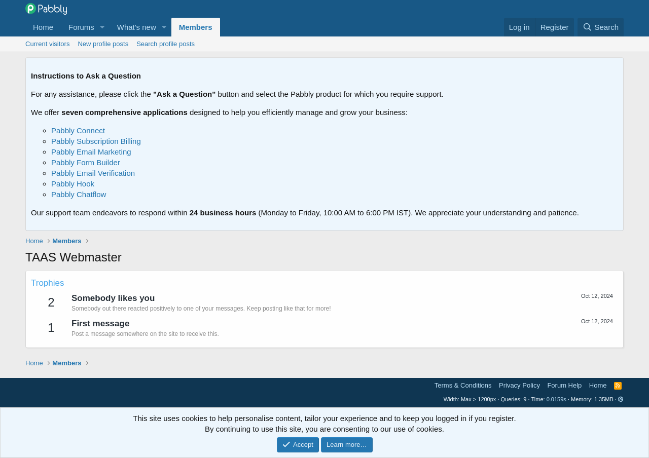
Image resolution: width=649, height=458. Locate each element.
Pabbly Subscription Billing (96, 141)
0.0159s (556, 399)
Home (43, 27)
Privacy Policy (519, 385)
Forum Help (564, 385)
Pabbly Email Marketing (91, 151)
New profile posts (103, 44)
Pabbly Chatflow (78, 194)
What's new (136, 27)
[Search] (601, 27)
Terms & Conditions (463, 385)
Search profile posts (165, 44)
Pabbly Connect (78, 130)
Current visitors (47, 44)
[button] (102, 27)
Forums (81, 27)
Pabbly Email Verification (93, 173)
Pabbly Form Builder (85, 162)
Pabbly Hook (72, 183)
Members (195, 27)
